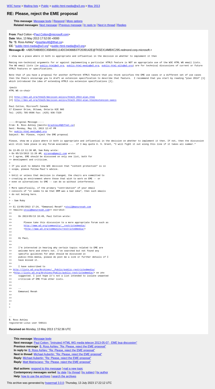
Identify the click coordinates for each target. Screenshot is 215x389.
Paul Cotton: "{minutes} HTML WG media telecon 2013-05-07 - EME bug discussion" (85, 342)
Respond (59, 21)
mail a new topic (73, 368)
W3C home (14, 5)
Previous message (70, 25)
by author (102, 372)
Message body (43, 21)
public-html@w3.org (52, 65)
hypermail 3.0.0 (54, 382)
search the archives (64, 376)
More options (75, 21)
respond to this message (46, 368)
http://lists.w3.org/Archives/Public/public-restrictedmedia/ (54, 272)
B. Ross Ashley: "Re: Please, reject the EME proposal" (72, 346)
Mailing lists (31, 5)
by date (61, 372)
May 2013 (94, 5)
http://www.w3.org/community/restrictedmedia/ (54, 229)
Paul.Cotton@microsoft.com (51, 34)
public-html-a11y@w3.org (117, 65)
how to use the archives (35, 376)
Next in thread (106, 25)
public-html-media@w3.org (68, 5)
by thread (74, 372)
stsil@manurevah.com (78, 206)
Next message (48, 25)
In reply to (90, 25)
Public (45, 5)
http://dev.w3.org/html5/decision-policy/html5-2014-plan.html (54, 97)
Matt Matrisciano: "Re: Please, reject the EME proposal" (57, 362)
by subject (88, 372)
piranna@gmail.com (55, 153)
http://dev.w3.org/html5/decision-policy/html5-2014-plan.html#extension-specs (65, 100)
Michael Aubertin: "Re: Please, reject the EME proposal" (68, 354)
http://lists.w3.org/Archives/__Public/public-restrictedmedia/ (54, 269)
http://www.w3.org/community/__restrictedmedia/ (55, 225)
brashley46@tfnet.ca (49, 42)
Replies (121, 25)
